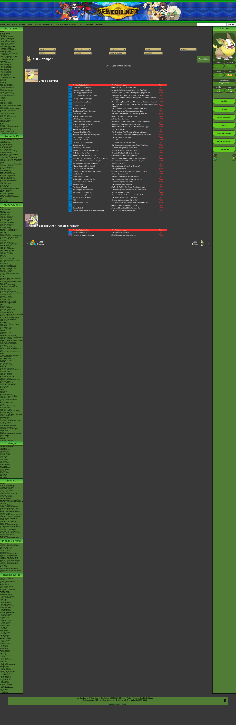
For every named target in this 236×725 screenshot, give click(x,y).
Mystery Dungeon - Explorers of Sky (10, 349)
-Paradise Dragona (6, 673)
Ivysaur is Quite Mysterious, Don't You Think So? (129, 90)
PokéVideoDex (5, 187)
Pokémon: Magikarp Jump (8, 265)
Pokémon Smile (5, 247)
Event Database (5, 128)
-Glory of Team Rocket (7, 665)
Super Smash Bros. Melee (8, 399)
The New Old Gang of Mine (83, 142)
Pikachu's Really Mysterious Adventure (9, 564)
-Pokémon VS (4, 686)
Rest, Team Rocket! (118, 129)
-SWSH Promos (5, 643)
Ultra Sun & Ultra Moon (7, 258)
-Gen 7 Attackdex (5, 72)
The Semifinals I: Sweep (120, 232)
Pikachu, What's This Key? (9, 568)
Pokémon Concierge (7, 193)
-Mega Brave (4, 658)
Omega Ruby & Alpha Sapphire (10, 278)
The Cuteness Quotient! (81, 137)
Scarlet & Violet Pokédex (66, 24)
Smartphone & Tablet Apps (9, 429)
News (2, 32)
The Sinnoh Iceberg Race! (82, 102)
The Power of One (6, 488)
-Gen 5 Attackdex (5, 69)
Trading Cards (11, 574)
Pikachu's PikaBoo (6, 549)
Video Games (11, 204)
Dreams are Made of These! (83, 124)
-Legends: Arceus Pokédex (9, 53)
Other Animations (5, 190)
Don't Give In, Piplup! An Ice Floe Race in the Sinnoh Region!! (134, 102)
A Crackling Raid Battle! (82, 148)
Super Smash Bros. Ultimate (9, 273)
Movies (11, 480)
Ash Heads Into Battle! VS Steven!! (124, 197)
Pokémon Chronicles (7, 165)
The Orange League (6, 146)
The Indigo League (6, 144)
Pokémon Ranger (6, 378)
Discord (38, 24)
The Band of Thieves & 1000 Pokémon (9, 287)
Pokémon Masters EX (7, 224)
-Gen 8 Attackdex (5, 74)
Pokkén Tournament (6, 298)
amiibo (2, 432)
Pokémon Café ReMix (7, 222)
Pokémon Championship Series (10, 105)
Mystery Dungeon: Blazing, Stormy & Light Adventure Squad (11, 341)
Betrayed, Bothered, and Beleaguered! (86, 135)
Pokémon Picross (6, 294)
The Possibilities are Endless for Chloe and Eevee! (129, 203)
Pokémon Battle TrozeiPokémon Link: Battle (10, 282)
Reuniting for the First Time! (83, 189)
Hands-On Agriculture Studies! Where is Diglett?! (129, 158)
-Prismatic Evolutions (7, 606)
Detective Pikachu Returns (9, 229)
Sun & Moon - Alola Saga (8, 157)
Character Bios (5, 143)
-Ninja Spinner (5, 651)
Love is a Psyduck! (118, 163)
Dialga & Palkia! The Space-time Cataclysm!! (128, 187)
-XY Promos (4, 647)
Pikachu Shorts (11, 540)
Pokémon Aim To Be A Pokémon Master (10, 161)
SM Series (3, 477)
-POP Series (4, 648)
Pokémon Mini (5, 398)
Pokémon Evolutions (7, 177)
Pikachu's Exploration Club (9, 559)
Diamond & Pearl (5, 332)
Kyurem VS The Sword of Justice (11, 515)
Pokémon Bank (5, 280)
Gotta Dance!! (4, 552)
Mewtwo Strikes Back (7, 487)
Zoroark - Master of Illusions (9, 510)
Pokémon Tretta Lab (6, 311)
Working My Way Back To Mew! (85, 95)
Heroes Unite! (78, 208)
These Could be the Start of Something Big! (88, 210)
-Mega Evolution (5, 597)
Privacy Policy (125, 698)
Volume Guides (5, 454)
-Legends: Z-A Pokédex (8, 58)
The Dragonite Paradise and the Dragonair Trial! (129, 108)
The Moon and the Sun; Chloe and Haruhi (126, 179)
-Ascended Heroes (6, 594)
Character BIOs (5, 450)
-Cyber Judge (4, 683)
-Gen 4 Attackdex (5, 68)
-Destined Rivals (5, 602)
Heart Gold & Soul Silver (8, 335)
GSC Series (4, 459)
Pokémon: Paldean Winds (8, 180)
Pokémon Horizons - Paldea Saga (11, 164)
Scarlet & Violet (5, 213)
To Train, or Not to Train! (82, 153)
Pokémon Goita (5, 437)
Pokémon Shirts (5, 120)
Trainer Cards (4, 583)
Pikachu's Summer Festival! (9, 554)
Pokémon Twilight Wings (8, 175)
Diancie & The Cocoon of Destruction (8, 522)
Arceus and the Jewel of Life (9, 508)
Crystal (2, 393)
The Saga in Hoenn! (6, 149)
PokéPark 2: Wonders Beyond (10, 317)
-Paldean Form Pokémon (8, 133)
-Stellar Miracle (5, 674)
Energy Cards (4, 584)
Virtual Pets (4, 430)
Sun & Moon (4, 257)
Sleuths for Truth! (79, 174)
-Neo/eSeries (4, 635)
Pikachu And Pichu (6, 547)
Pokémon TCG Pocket (7, 231)
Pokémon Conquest (6, 316)
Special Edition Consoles (8, 425)
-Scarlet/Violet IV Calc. (7, 94)
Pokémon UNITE (5, 226)
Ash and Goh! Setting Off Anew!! (123, 210)
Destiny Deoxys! (5, 498)
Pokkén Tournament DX (8, 268)
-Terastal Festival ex (6, 670)
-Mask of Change (5, 678)
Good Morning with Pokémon (9, 188)
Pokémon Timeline (6, 102)
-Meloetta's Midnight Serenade (10, 516)
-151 (1, 619)
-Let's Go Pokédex (6, 48)
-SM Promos (4, 645)
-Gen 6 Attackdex (5, 71)
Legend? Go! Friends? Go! (82, 87)
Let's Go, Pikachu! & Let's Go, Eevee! (10, 261)
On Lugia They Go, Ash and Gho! (123, 87)
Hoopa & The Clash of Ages (9, 525)
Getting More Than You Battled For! (86, 150)
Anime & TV (11, 136)
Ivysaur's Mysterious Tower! (83, 90)
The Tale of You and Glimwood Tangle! (87, 161)
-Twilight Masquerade (7, 612)
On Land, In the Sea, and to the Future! (87, 171)
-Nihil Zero (3, 653)
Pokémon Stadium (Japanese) (10, 411)
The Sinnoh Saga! (6, 152)
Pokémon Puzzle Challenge (9, 396)
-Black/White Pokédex (7, 43)
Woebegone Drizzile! (119, 169)
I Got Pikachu (116, 140)
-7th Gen (3, 100)
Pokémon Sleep (5, 227)
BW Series (3, 471)
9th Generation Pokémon (8, 130)
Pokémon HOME (5, 239)
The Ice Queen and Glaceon (121, 184)
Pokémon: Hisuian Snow (8, 179)
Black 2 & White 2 (6, 307)
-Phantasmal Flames (7, 596)
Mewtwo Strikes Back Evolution (10, 533)
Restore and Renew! (80, 145)
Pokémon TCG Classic (7, 589)
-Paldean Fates (5, 615)
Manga (12, 443)
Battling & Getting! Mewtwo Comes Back (126, 150)
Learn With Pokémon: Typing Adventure (9, 324)
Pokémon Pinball (5, 409)
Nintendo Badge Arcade (8, 303)
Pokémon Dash (5, 371)
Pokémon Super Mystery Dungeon (11, 293)
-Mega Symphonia (6, 660)
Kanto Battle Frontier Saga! (9, 151)
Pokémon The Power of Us (9, 531)
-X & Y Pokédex (5, 45)
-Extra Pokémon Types (7, 581)
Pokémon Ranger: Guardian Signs (11, 337)
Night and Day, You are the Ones (84, 179)
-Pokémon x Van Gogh (7, 113)
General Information (6, 446)
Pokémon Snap (5, 407)
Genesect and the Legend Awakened (8, 519)
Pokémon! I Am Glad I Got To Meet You (125, 208)
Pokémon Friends (6, 219)
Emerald (3, 366)
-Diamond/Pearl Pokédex (8, 41)
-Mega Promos (5, 640)
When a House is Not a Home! (84, 166)
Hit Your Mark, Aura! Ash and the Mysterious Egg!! (130, 127)
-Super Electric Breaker (7, 671)
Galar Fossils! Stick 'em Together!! (124, 155)
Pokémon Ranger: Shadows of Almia (10, 352)
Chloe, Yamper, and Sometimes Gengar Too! (127, 111)
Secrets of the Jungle (7, 534)
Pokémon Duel (5, 299)
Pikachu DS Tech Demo (8, 383)
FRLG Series (4, 463)
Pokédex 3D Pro (5, 322)
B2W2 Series (4, 472)
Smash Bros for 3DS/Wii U (9, 301)
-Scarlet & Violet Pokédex (8, 56)
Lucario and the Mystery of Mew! (10, 500)
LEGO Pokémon (5, 118)
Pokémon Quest (5, 271)
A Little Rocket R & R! (81, 129)
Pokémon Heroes (6, 495)
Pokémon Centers (6, 104)
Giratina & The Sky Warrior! (9, 507)
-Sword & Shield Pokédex (8, 50)
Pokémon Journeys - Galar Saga (11, 159)
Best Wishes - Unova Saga (9, 154)
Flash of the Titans (79, 114)
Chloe (108, 66)
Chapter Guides (5, 453)
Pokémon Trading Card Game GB (11, 414)
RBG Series (4, 456)
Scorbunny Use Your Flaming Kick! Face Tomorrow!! (130, 121)
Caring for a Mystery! (80, 127)
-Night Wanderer (5, 676)
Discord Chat (4, 125)
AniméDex (3, 141)
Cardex (2, 89)
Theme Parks (4, 122)
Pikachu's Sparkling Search (9, 562)
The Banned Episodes (7, 169)
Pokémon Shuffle (5, 289)
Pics (161, 87)
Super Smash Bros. (6, 416)
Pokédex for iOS (5, 329)
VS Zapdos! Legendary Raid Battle (124, 148)
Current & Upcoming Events (9, 126)
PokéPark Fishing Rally (7, 384)
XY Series (3, 474)
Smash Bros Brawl (6, 360)
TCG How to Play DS (7, 327)
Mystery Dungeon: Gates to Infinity (11, 314)
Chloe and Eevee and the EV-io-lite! (124, 200)
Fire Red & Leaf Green (7, 365)
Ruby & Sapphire (5, 363)
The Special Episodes (7, 167)
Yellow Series (4, 458)
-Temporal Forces (6, 614)
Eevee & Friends (5, 567)
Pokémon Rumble (6, 339)
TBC (74, 200)
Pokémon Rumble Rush (8, 267)
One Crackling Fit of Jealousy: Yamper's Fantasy (129, 132)
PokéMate (3, 388)
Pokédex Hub (48, 24)
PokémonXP (4, 107)
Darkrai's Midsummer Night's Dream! (125, 176)
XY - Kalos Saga (5, 156)
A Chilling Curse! (79, 119)
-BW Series (4, 630)
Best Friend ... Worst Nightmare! (84, 111)
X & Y (2, 276)
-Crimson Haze (5, 679)
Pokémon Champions (7, 216)
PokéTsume (4, 201)
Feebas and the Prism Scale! (121, 137)
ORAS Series (4, 476)
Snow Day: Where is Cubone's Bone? (124, 116)
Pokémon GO (4, 221)
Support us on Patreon (118, 704)
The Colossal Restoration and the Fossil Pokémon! (129, 145)
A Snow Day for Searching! (83, 116)
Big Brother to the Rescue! (82, 192)
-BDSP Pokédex (5, 51)
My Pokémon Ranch (6, 358)
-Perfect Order (5, 593)
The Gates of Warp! (80, 187)
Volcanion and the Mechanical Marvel (10, 527)
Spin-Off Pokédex (6, 84)
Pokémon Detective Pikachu (9, 538)
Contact (30, 24)
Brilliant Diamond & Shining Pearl (11, 235)
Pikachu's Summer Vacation (9, 544)
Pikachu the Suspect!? (119, 174)
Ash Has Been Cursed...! (120, 119)
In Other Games (5, 422)
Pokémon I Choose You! (8, 529)
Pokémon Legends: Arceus (9, 237)
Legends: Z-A (4, 214)
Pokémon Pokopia (6, 217)
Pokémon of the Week (7, 95)
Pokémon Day (5, 115)
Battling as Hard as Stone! (82, 197)
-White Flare (4, 601)
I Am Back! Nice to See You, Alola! (124, 142)
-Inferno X (3, 656)
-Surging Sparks (5, 607)
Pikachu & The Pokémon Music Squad (10, 571)
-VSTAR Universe (6, 684)
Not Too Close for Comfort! (83, 169)
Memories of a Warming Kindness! (85, 163)
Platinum (3, 334)
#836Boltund (195, 243)
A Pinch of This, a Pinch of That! (85, 155)
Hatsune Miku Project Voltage (10, 108)
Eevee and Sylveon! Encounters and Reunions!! (128, 189)
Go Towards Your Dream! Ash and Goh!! (126, 124)
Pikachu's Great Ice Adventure (10, 560)
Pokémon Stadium (6, 412)
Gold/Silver (3, 391)
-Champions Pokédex (7, 59)
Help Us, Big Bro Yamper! (120, 192)
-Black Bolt (3, 599)
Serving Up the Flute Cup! (82, 99)
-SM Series (4, 627)
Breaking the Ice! (79, 184)
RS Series (3, 461)
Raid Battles (4, 588)
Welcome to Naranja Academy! (84, 235)
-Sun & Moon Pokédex (7, 46)
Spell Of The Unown (6, 490)
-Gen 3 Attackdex (5, 66)
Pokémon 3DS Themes (7, 427)
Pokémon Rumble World (8, 291)
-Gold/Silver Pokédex (7, 38)
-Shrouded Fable (5, 611)
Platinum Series (5, 468)
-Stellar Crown (5, 609)
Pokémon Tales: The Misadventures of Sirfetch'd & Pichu (9, 196)
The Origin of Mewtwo (7, 485)
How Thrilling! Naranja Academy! (123, 235)
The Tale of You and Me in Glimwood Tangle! (127, 161)
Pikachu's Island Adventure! (9, 557)
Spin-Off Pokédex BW (7, 87)
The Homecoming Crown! (82, 195)
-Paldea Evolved (5, 622)
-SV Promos (4, 642)
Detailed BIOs (4, 451)
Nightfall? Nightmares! (81, 176)
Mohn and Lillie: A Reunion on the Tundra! (127, 195)
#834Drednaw (40, 243)
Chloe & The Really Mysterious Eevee (125, 153)
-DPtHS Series (5, 632)
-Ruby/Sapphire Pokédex (8, 40)
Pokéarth (99, 24)
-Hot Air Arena (4, 666)
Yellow (2, 404)
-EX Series (3, 633)
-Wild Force (4, 681)
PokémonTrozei (5, 381)
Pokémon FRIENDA (6, 440)
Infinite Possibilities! (80, 203)
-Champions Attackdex (7, 77)
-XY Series (3, 629)
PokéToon (3, 182)
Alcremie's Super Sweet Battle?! (123, 182)
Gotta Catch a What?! (80, 140)
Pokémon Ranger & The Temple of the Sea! (11, 502)
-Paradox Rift (4, 617)
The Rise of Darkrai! (6, 505)
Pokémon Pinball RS (7, 376)
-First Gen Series (5, 637)
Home (14, 24)
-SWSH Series (5, 625)
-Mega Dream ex (5, 655)
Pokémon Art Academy (7, 285)
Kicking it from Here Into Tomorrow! (86, 121)
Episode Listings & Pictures (9, 139)
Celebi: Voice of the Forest (9, 493)
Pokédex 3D (4, 321)
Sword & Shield (5, 234)
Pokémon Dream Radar (8, 309)
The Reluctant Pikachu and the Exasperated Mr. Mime (131, 135)
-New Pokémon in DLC (7, 131)
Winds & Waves (5, 209)
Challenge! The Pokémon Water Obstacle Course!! (129, 171)
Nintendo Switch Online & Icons (10, 434)
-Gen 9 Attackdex (5, 76)
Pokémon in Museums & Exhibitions (8, 111)
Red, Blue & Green (6, 402)
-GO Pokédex (4, 54)
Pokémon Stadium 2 (6, 394)
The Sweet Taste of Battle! (82, 182)
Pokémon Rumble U (6, 312)
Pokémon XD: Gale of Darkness (10, 370)
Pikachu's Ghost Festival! (8, 555)
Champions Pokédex (86, 24)
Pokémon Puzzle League (8, 406)
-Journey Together (6, 604)
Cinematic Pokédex (6, 90)
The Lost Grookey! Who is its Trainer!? (125, 166)
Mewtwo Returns (5, 492)
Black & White (4, 306)
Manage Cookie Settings (143, 698)
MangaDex (3, 448)
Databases (11, 28)
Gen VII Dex (204, 59)
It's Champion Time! (80, 232)
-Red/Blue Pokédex (6, 36)
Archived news (5, 33)
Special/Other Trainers (121, 66)
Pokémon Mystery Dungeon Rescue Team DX (9, 244)
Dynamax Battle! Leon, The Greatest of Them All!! (129, 114)
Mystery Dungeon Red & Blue (10, 380)
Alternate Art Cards (6, 586)
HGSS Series (4, 469)
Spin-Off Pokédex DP (7, 86)
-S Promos (3, 691)
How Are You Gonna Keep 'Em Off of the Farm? (90, 158)
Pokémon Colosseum (7, 368)
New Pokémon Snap (7, 250)
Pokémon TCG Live (6, 253)
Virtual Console (5, 424)
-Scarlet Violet (4, 624)
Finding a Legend (79, 105)
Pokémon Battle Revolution (9, 347)
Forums (22, 24)
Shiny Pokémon (5, 170)
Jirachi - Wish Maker (7, 497)
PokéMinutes (4, 185)
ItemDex (3, 79)
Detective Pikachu (6, 270)
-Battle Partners (5, 668)
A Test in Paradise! (79, 108)
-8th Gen (3, 99)
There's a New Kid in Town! (83, 132)
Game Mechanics (6, 92)
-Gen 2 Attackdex (5, 64)
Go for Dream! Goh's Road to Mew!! (124, 205)
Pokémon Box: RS (6, 375)
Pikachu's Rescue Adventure (9, 545)
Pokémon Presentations (8, 117)
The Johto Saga (5, 147)
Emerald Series (5, 464)
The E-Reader (5, 386)
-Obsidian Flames (6, 620)
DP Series (3, 466)
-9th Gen (3, 97)
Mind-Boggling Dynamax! (82, 93)
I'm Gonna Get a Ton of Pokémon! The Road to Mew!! (131, 95)
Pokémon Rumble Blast (8, 319)
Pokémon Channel (6, 373)
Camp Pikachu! (5, 550)
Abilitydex (3, 82)
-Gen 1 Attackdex (5, 63)
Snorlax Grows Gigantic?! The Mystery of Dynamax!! (130, 93)
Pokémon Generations (7, 174)
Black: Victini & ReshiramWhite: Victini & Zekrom (10, 512)
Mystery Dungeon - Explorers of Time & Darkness (10, 356)
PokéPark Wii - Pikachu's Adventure (8, 344)
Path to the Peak (5, 183)
